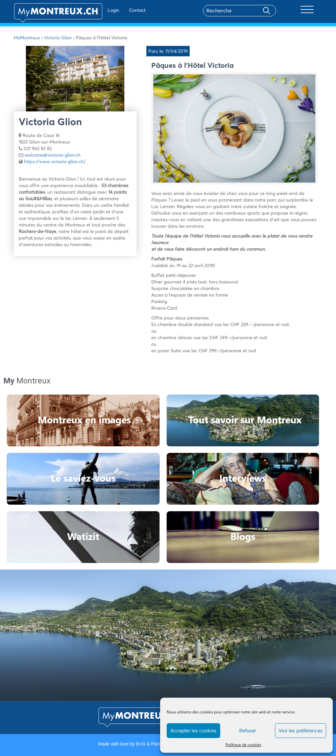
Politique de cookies (243, 744)
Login (94, 10)
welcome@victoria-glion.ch (52, 155)
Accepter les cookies (193, 730)
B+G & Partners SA (156, 743)
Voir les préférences (301, 730)
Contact (118, 10)
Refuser (247, 730)
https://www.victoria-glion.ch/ (55, 162)
